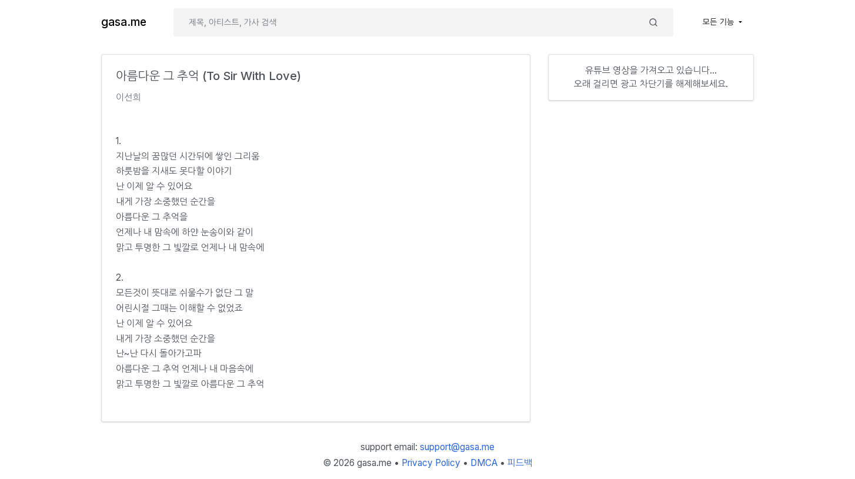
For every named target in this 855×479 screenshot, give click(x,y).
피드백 (520, 462)
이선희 (128, 97)
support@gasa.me (457, 447)
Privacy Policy (431, 462)
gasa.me (123, 22)
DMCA (483, 462)
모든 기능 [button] (720, 21)
